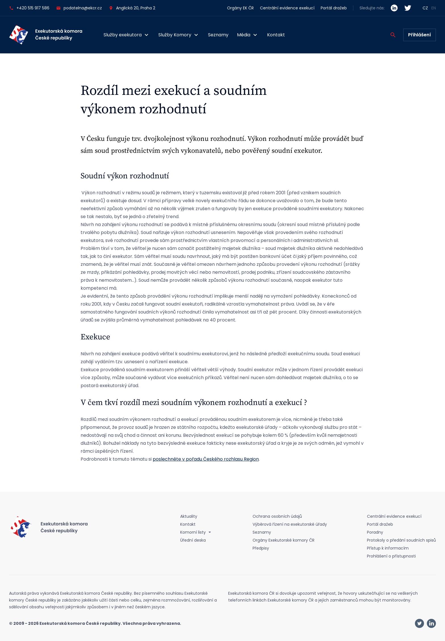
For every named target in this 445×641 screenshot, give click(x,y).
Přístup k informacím (388, 548)
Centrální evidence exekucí (287, 8)
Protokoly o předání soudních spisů (401, 540)
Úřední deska (193, 540)
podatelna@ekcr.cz (79, 8)
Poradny (375, 532)
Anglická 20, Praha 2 (135, 8)
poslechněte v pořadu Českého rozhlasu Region (206, 459)
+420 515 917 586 (29, 8)
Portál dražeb (334, 8)
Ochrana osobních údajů (277, 516)
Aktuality (188, 516)
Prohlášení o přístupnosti (391, 556)
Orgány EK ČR (240, 8)
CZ (425, 8)
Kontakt (276, 35)
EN (433, 8)
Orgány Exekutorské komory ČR (283, 540)
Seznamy (218, 35)
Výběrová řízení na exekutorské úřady (290, 524)
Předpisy (261, 548)
